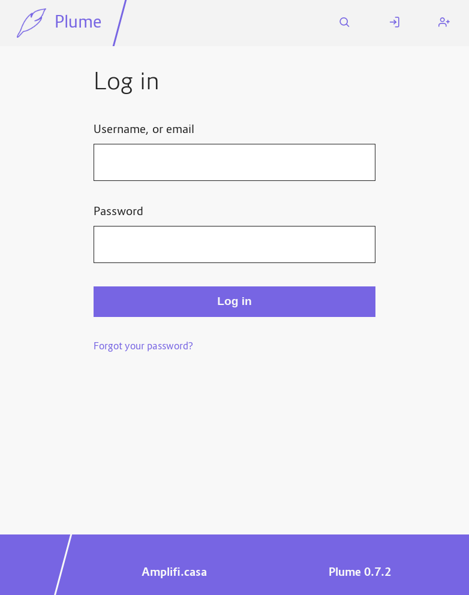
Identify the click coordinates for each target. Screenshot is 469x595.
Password (118, 212)
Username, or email (144, 130)
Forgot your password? (143, 347)
